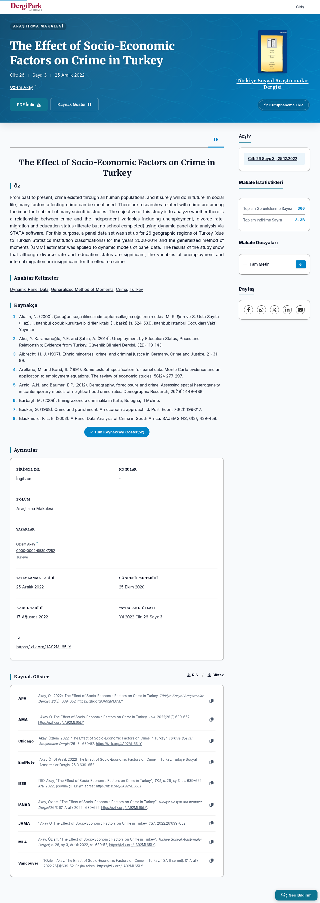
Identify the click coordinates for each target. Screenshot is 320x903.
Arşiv (245, 136)
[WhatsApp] (261, 309)
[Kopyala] (212, 701)
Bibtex (216, 675)
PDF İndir (29, 104)
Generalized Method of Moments (82, 289)
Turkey (136, 289)
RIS (192, 675)
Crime (121, 289)
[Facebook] (248, 309)
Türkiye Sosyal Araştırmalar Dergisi (272, 84)
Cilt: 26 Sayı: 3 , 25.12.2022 (272, 158)
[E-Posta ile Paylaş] (300, 309)
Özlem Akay (21, 87)
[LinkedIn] (287, 309)
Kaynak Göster (75, 104)
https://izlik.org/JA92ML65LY (43, 646)
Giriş (300, 7)
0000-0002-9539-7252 (35, 551)
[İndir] (301, 264)
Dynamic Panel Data (29, 289)
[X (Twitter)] (274, 309)
